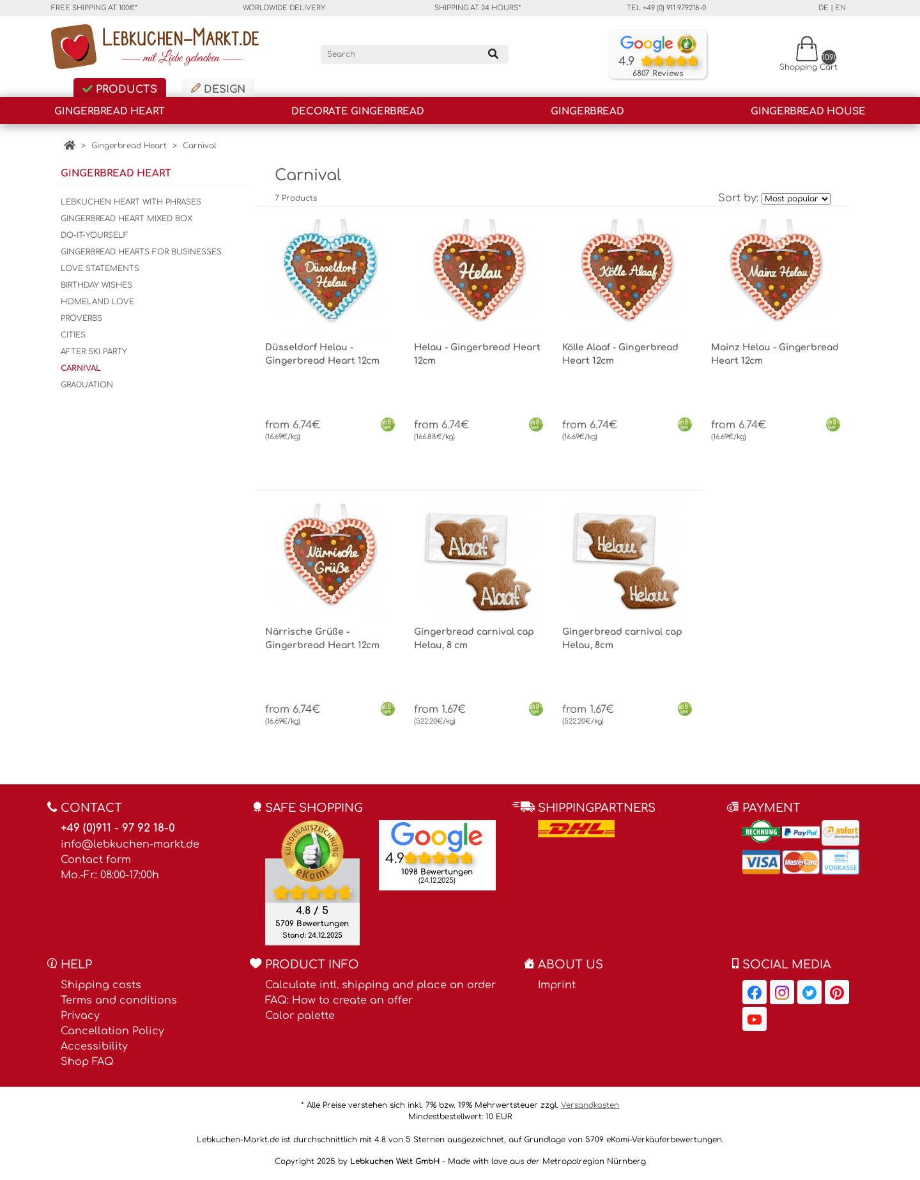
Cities (73, 334)
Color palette (300, 1015)
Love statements (100, 268)
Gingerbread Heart (109, 111)
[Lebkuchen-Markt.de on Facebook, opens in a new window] (754, 992)
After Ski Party (94, 351)
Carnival (199, 145)
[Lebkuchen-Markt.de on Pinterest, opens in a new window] (837, 992)
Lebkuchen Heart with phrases (131, 202)
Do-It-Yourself (94, 235)
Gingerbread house (808, 111)
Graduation (87, 384)
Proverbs (81, 318)
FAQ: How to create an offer (339, 1000)
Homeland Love (97, 301)
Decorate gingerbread (357, 111)
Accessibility (94, 1046)
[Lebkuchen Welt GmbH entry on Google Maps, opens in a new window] (437, 836)
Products (119, 89)
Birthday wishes (96, 285)
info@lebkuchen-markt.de (130, 844)
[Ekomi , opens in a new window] (312, 883)
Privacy (80, 1015)
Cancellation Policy (112, 1031)
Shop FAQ (87, 1061)
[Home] (69, 145)
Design (218, 89)
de (823, 8)
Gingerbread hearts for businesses (141, 251)
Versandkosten (590, 1105)
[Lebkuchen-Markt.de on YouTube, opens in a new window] (754, 1019)
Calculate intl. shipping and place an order (380, 985)
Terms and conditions (119, 1000)
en (840, 8)
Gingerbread (587, 111)
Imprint (557, 985)
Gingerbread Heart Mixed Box (126, 218)
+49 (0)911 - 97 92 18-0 (118, 828)
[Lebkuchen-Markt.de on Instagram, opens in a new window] (782, 992)
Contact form (96, 860)
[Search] (415, 54)
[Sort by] (796, 199)
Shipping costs (101, 985)
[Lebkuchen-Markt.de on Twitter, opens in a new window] (809, 992)
